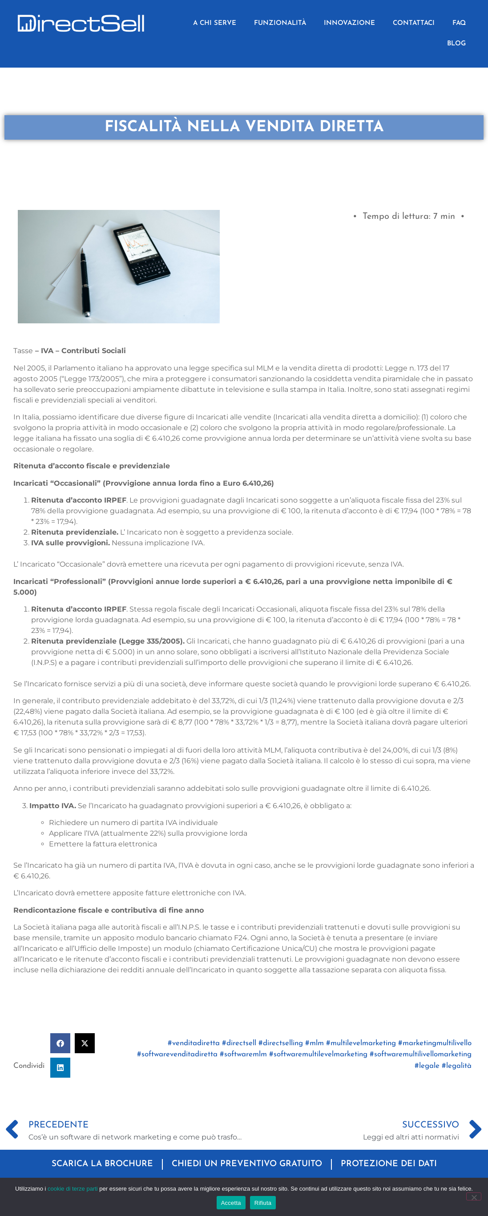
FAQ (459, 23)
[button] (60, 1043)
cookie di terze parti (73, 1188)
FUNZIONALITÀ (280, 23)
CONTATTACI (414, 23)
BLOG (456, 43)
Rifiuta (263, 1203)
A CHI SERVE (214, 23)
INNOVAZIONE (349, 23)
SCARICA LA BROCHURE (102, 1164)
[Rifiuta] (473, 1196)
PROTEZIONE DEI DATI (389, 1164)
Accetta (231, 1203)
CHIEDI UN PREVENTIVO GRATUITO (247, 1164)
